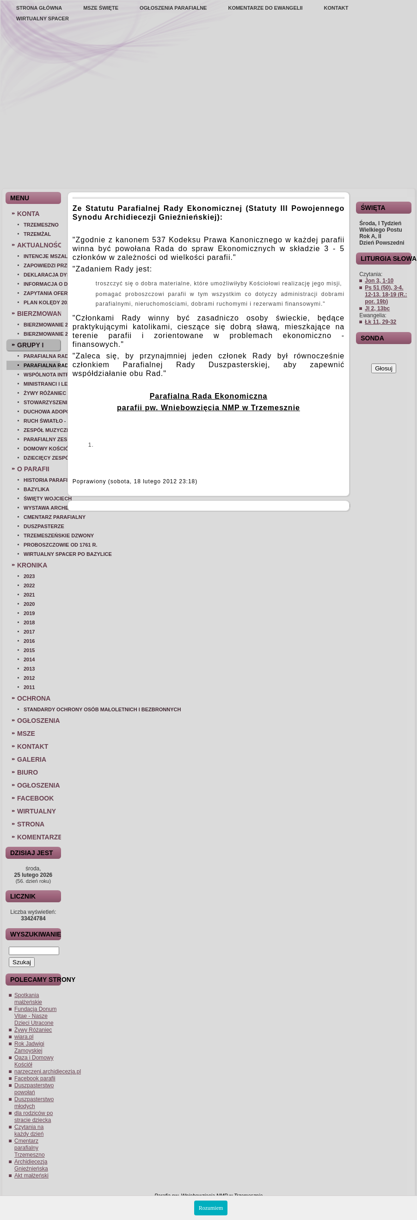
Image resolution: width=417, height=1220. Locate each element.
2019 (29, 613)
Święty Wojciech (42, 498)
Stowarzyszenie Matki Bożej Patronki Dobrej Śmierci (42, 402)
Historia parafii (42, 480)
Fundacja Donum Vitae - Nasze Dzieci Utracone (35, 1016)
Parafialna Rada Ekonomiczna (42, 365)
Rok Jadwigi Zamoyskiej (29, 1047)
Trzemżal (37, 234)
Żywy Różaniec (42, 393)
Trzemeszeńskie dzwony (42, 535)
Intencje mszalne (42, 256)
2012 (29, 678)
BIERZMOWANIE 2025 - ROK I (42, 334)
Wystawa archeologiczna (42, 508)
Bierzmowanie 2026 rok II (42, 324)
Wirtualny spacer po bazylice (42, 554)
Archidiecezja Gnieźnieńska (31, 1165)
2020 (29, 604)
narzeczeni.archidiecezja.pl (47, 1071)
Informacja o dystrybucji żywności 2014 (42, 284)
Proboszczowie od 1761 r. (42, 545)
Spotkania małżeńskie (28, 998)
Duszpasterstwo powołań (34, 1089)
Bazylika (36, 489)
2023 (29, 576)
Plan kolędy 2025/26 (42, 302)
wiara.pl (23, 1037)
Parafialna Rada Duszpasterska (42, 356)
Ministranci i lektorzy (42, 384)
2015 (29, 650)
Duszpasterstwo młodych (34, 1102)
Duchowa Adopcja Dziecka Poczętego (42, 411)
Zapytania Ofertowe (42, 293)
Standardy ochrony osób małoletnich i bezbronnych (42, 709)
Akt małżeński (31, 1175)
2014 (29, 659)
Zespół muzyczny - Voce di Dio (42, 430)
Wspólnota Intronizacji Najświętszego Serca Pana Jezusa (42, 374)
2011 (29, 687)
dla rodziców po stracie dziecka (33, 1116)
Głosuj (383, 368)
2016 (29, 641)
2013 (29, 669)
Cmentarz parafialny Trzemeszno (29, 1148)
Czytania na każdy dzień (28, 1130)
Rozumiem (211, 1208)
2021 (29, 595)
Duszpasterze (42, 526)
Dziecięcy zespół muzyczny (42, 458)
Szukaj (21, 962)
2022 (29, 585)
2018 (29, 622)
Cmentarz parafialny (42, 517)
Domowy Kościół (42, 448)
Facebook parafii (34, 1078)
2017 (29, 632)
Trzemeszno (41, 225)
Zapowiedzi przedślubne (42, 265)
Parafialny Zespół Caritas (42, 439)
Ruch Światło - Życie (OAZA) (42, 421)
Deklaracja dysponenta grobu (42, 274)
